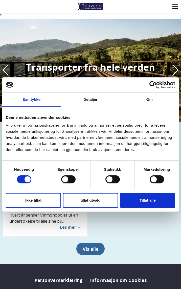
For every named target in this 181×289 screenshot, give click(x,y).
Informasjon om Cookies (118, 280)
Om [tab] (149, 99)
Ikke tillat (33, 200)
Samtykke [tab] (31, 99)
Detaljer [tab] (90, 99)
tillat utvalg (90, 200)
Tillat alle (148, 200)
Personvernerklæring (58, 280)
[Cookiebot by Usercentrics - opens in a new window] (153, 85)
